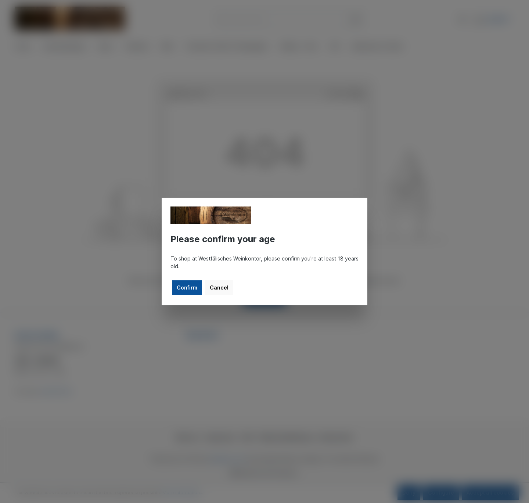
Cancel (219, 287)
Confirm (187, 287)
